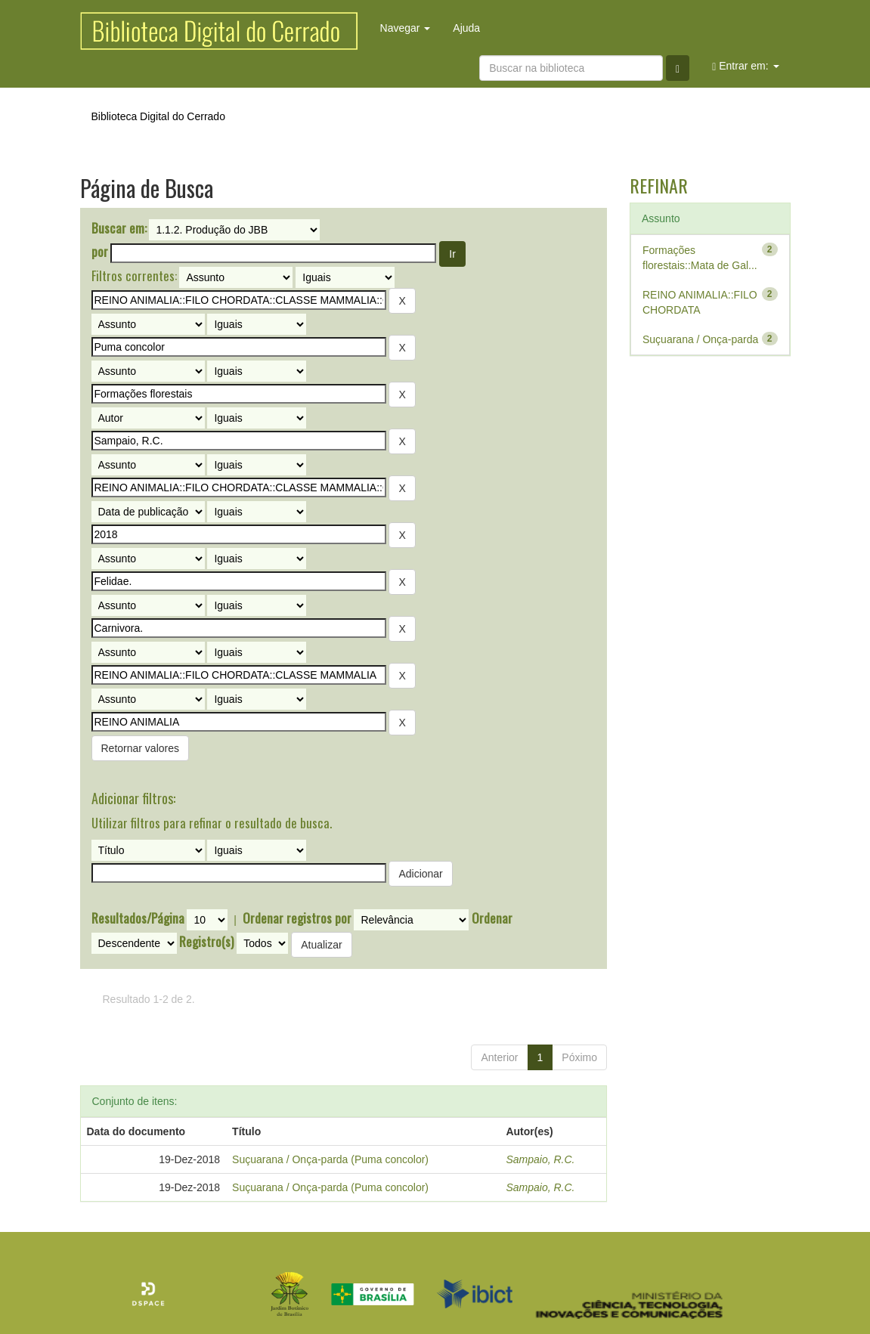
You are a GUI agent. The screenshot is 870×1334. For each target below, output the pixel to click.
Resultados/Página (137, 918)
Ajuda (466, 28)
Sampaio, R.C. (540, 1159)
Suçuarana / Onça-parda (700, 339)
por (99, 252)
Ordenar (492, 918)
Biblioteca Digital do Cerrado (158, 116)
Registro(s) (206, 942)
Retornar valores (140, 748)
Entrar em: (745, 66)
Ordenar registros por (297, 918)
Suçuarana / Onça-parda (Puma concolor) (330, 1159)
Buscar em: (119, 228)
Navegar (405, 28)
